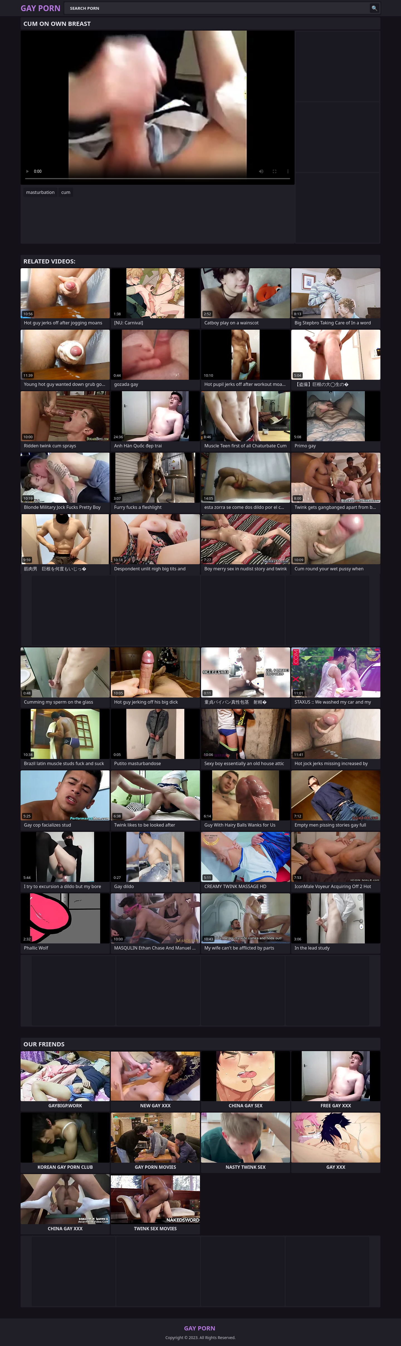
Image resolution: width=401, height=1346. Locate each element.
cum (65, 192)
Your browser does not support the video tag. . (158, 108)
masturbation (40, 192)
